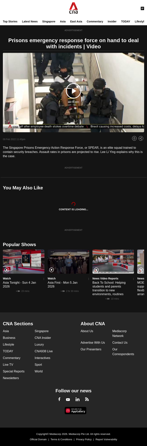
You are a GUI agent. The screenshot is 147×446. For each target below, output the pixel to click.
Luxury (39, 344)
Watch (7, 278)
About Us (87, 331)
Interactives (42, 358)
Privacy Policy (84, 439)
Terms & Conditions (61, 439)
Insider (112, 21)
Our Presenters (91, 349)
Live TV (8, 364)
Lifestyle (140, 21)
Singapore (48, 21)
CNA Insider (43, 337)
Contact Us (119, 342)
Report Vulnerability (106, 439)
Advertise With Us (93, 342)
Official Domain (38, 439)
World (39, 371)
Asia (63, 21)
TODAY (125, 21)
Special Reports (13, 371)
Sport (38, 364)
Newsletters (11, 378)
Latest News (30, 21)
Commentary (95, 21)
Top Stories (10, 21)
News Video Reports (105, 278)
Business (9, 337)
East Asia (76, 21)
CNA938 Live (44, 351)
